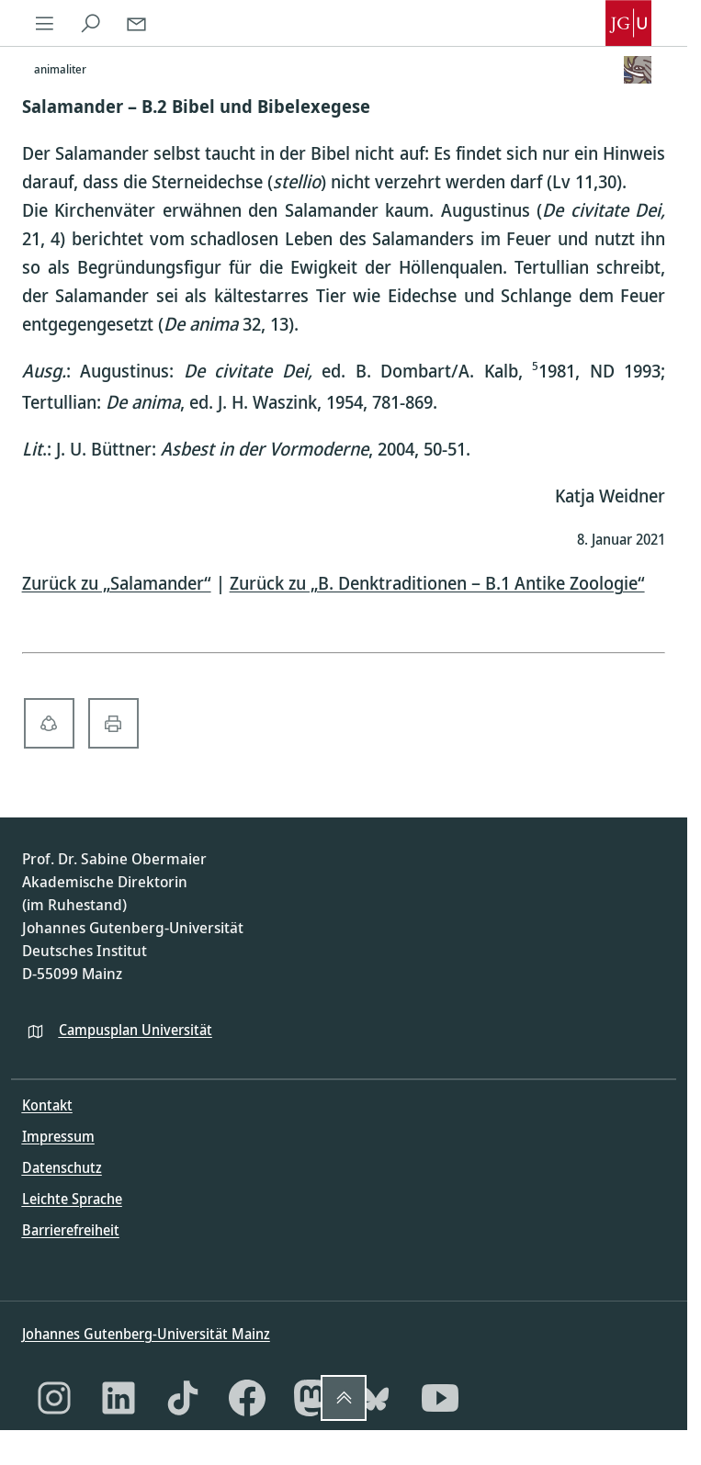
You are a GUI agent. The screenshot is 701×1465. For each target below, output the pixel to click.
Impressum (58, 1136)
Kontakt (47, 1105)
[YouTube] (440, 1398)
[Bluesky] (375, 1398)
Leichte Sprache (72, 1199)
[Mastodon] (311, 1398)
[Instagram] (54, 1398)
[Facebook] (247, 1398)
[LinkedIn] (118, 1398)
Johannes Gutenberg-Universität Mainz (146, 1334)
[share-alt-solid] (49, 723)
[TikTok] (182, 1398)
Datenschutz (62, 1167)
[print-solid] (113, 723)
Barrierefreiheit (70, 1230)
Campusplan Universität (135, 1030)
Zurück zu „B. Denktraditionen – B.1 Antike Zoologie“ (437, 582)
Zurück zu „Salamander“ (116, 582)
